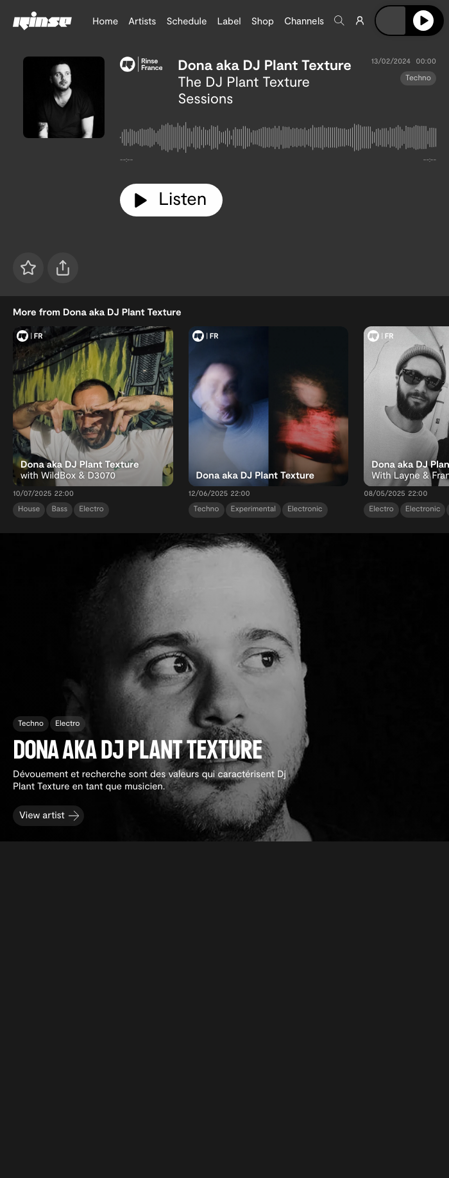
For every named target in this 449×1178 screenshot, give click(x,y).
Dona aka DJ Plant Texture (265, 65)
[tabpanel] (278, 140)
